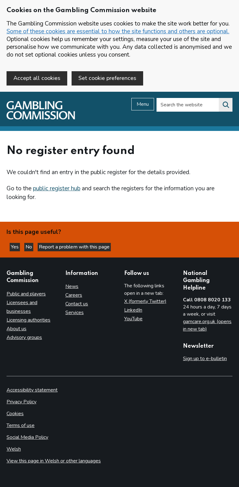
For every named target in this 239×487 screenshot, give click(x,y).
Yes (15, 246)
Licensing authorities (28, 320)
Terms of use (21, 425)
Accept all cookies (36, 78)
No (29, 246)
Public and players (26, 293)
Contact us (76, 303)
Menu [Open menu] (143, 104)
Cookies (15, 413)
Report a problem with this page (74, 246)
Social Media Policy (27, 437)
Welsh (14, 449)
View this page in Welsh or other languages (54, 460)
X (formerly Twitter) (145, 301)
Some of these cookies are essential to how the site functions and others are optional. (118, 31)
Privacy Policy (21, 401)
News (71, 286)
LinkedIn (133, 310)
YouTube (133, 318)
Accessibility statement (32, 390)
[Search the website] (225, 105)
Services (74, 312)
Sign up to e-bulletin (205, 358)
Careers (73, 295)
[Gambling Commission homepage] (41, 117)
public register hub (56, 188)
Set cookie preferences (107, 78)
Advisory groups (24, 337)
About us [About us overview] (16, 328)
